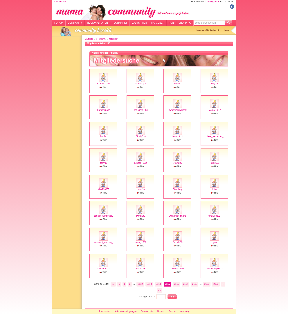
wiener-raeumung (177, 216)
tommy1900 (140, 242)
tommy (103, 163)
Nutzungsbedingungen (125, 311)
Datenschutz (147, 311)
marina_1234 (103, 83)
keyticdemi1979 (140, 110)
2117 (185, 284)
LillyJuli (214, 83)
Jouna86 (177, 163)
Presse (172, 311)
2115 (167, 284)
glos (215, 242)
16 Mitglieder (212, 1)
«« (113, 284)
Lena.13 (141, 189)
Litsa (214, 189)
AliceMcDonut (177, 268)
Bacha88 (140, 268)
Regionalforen (97, 22)
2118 (194, 284)
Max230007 (103, 189)
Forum (58, 22)
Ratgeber (157, 22)
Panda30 (140, 216)
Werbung (184, 311)
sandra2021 (177, 83)
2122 (206, 284)
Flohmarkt (119, 22)
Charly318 (141, 136)
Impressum (104, 311)
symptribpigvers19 (178, 110)
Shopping (185, 22)
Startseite (89, 39)
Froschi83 (178, 242)
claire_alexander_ (215, 136)
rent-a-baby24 (215, 216)
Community (75, 22)
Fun (171, 22)
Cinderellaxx (104, 268)
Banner (160, 311)
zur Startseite (60, 2)
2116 (176, 284)
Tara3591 (214, 163)
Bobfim (103, 136)
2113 (149, 284)
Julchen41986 (140, 163)
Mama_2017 (215, 110)
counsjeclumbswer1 (103, 216)
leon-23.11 (177, 136)
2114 (158, 284)
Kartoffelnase (103, 110)
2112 (140, 284)
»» (159, 290)
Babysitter (139, 22)
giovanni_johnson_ (103, 242)
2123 (215, 284)
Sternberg (178, 189)
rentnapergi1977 (215, 268)
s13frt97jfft (141, 83)
